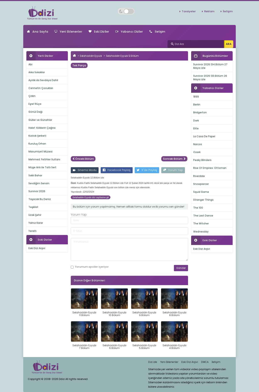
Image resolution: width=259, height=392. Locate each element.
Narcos (197, 144)
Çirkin (31, 96)
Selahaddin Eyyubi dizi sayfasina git (90, 197)
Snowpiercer (201, 184)
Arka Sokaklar (36, 72)
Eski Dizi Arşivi (36, 248)
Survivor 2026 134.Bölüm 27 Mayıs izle (210, 66)
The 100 (198, 207)
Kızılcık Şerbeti (37, 135)
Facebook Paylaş (117, 170)
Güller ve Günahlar (40, 120)
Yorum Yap (173, 170)
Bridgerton (200, 112)
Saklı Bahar (35, 175)
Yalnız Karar (35, 223)
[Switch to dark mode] (126, 11)
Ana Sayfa (37, 32)
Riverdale (199, 176)
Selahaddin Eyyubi (91, 56)
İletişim (228, 11)
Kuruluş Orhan (37, 143)
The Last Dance (203, 215)
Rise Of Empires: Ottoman (209, 168)
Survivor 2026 (36, 191)
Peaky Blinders (202, 160)
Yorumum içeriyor (90, 267)
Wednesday (201, 231)
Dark (196, 120)
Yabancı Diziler (129, 32)
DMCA (205, 362)
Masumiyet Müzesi (40, 151)
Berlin (196, 104)
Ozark (196, 152)
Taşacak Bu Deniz (39, 199)
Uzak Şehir (34, 215)
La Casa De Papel (204, 136)
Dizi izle (152, 362)
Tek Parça (79, 65)
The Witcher (201, 223)
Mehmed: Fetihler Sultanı (44, 159)
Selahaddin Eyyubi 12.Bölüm (122, 56)
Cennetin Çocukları (40, 88)
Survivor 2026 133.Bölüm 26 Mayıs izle (210, 77)
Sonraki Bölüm (174, 159)
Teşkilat (33, 207)
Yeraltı (32, 231)
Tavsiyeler (189, 11)
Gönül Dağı (35, 112)
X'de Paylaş (147, 170)
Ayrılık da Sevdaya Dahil (43, 80)
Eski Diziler (99, 32)
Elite (196, 128)
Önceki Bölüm (83, 159)
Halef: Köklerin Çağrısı (42, 128)
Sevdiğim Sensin (38, 183)
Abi (30, 64)
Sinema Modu (85, 170)
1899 (196, 96)
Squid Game (201, 192)
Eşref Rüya (34, 104)
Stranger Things (203, 200)
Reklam (209, 11)
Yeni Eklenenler (68, 32)
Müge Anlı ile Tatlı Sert (42, 167)
